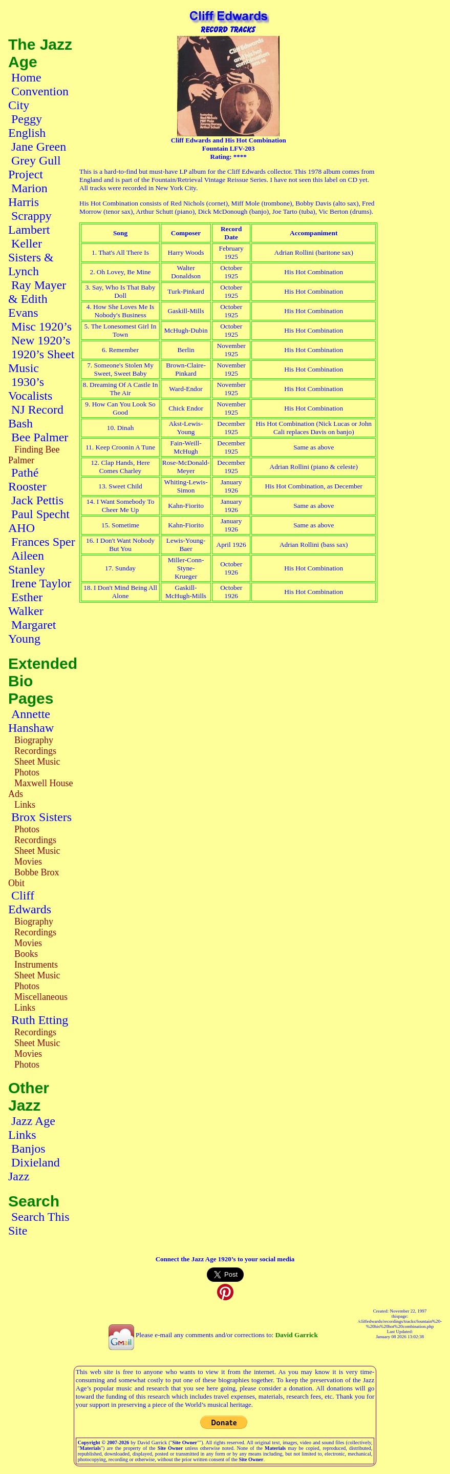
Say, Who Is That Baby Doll (123, 291)
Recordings (35, 751)
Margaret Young (32, 631)
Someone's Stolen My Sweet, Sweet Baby (124, 369)
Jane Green (38, 146)
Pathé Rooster (27, 479)
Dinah (125, 428)
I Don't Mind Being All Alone (125, 592)
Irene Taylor (41, 583)
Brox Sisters (41, 817)
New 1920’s (40, 340)
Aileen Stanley (26, 562)
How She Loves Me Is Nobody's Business (123, 311)
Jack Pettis (37, 500)
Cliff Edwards (29, 902)
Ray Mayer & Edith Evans (37, 298)
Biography (33, 740)
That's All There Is (123, 252)
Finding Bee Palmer (34, 454)
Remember (123, 350)
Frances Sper (43, 541)
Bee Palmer (39, 437)
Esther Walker (26, 604)
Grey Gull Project (34, 167)
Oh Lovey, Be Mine (124, 272)
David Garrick (296, 1335)
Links (24, 805)
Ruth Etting (39, 1020)
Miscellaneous (41, 997)
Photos (26, 772)
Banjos (28, 1148)
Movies (28, 861)
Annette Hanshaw (31, 720)
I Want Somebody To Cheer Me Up (126, 506)
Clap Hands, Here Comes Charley (124, 467)
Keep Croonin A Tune (125, 447)
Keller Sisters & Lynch (31, 257)
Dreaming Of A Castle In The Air (124, 389)
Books (26, 954)
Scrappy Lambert (30, 222)
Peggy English (27, 125)
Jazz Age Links (31, 1127)
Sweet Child (125, 486)
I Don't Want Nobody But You (125, 544)
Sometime (125, 525)
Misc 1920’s (41, 326)
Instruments (36, 964)
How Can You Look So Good (124, 408)
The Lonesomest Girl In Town (124, 330)
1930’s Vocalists (30, 388)
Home (26, 77)
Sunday (125, 568)
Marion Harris (28, 195)
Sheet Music (37, 761)
